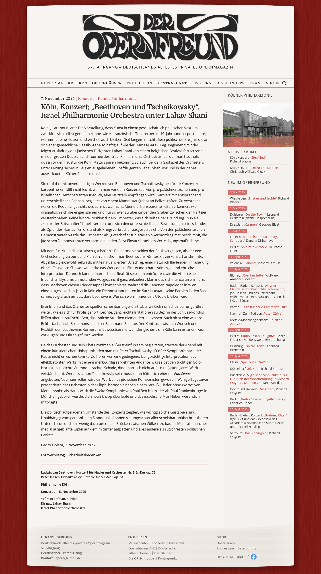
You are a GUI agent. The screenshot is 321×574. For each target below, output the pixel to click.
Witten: (258, 307)
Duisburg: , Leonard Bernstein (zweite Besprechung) (254, 216)
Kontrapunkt (172, 83)
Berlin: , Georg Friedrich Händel (257, 401)
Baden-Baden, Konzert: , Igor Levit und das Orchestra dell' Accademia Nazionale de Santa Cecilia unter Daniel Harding (258, 421)
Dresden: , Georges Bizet (254, 225)
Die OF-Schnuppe (141, 558)
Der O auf (233, 557)
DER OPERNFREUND (56, 536)
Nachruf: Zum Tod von (256, 314)
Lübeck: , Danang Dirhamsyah (254, 239)
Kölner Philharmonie (117, 99)
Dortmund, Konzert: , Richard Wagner (258, 391)
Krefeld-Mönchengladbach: (256, 322)
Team (255, 83)
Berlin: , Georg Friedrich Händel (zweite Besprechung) (257, 338)
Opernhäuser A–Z (141, 548)
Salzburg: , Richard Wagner (255, 435)
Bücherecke (167, 548)
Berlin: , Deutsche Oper (256, 249)
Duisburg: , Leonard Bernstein (254, 348)
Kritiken (77, 83)
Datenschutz (246, 548)
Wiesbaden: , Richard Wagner (259, 200)
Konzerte (86, 99)
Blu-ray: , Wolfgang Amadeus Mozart (254, 277)
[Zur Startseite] (160, 37)
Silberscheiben (139, 553)
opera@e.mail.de (68, 558)
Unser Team (226, 543)
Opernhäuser (107, 83)
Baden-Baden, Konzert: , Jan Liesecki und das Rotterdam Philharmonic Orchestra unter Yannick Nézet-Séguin (257, 293)
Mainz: (249, 362)
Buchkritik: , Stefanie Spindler (259, 379)
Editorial (52, 83)
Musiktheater (138, 543)
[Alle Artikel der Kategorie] (259, 125)
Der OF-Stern (164, 553)
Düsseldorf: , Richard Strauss (257, 369)
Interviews (176, 543)
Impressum (225, 548)
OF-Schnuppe (230, 83)
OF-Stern (202, 83)
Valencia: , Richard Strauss (255, 263)
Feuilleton (139, 83)
